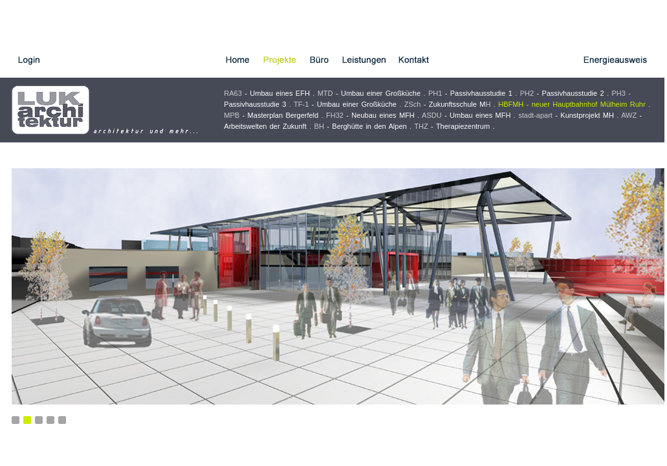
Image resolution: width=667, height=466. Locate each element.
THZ (452, 126)
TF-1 (345, 104)
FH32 (370, 115)
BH (360, 126)
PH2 (562, 93)
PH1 (470, 93)
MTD (369, 93)
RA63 (267, 93)
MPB (271, 115)
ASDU (466, 115)
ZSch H (447, 104)
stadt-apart (566, 115)
